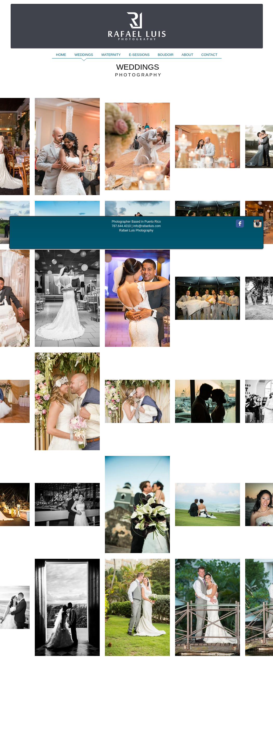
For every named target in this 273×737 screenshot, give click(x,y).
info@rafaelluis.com (147, 226)
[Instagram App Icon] (258, 224)
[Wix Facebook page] (240, 224)
